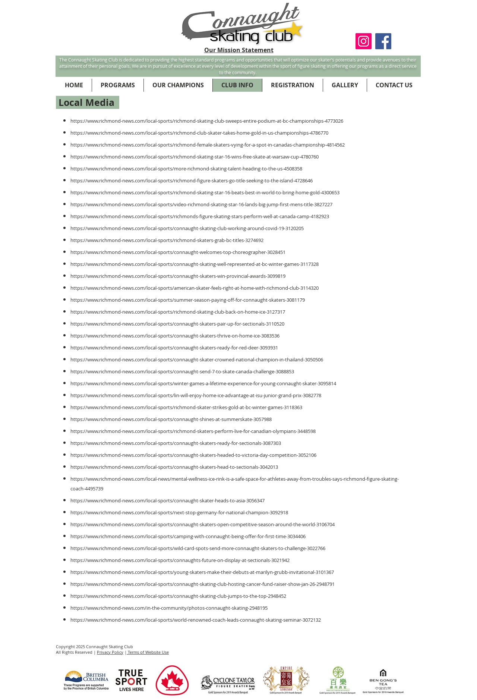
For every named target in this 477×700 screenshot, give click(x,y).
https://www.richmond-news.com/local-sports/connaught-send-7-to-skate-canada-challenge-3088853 (182, 371)
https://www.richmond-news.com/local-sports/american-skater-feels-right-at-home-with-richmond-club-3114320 (194, 288)
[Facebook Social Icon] (383, 41)
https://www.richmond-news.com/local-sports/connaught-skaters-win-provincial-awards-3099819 (177, 276)
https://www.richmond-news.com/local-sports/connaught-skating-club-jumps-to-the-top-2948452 (178, 596)
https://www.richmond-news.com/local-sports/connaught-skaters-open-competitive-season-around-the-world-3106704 (202, 524)
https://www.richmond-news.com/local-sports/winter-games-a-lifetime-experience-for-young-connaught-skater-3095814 (203, 383)
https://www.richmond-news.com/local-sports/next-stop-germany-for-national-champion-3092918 (179, 512)
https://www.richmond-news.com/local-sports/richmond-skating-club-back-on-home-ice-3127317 (177, 311)
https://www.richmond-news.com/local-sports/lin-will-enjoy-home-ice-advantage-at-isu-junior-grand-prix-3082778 (195, 395)
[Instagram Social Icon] (364, 41)
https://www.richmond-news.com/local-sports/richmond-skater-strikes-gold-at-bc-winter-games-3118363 (186, 407)
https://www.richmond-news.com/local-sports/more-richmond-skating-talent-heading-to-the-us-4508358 (186, 168)
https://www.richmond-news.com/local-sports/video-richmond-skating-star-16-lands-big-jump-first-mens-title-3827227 (201, 204)
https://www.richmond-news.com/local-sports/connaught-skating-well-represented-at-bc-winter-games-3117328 (194, 264)
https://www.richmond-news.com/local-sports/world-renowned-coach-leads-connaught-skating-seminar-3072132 (195, 619)
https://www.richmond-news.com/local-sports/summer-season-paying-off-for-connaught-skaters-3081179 (187, 299)
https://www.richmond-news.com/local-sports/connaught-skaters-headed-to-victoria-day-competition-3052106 (193, 455)
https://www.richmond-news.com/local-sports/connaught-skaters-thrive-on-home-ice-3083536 (174, 335)
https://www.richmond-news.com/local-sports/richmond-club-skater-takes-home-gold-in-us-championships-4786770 (199, 132)
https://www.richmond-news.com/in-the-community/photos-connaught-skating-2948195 (169, 608)
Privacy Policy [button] (110, 652)
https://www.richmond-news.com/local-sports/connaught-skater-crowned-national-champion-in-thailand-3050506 (196, 359)
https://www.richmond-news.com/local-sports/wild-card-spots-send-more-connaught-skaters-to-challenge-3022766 (197, 548)
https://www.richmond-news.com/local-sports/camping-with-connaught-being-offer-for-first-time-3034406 (188, 536)
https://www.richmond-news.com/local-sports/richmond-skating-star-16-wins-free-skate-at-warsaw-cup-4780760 (194, 156)
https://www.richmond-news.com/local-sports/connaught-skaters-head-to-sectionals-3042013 (174, 467)
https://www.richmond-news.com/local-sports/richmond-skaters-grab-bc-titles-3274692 (166, 240)
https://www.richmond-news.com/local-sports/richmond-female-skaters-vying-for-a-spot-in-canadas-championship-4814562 (207, 144)
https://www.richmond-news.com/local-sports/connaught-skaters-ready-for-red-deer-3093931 (174, 347)
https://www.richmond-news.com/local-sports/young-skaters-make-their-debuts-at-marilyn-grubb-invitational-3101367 (202, 572)
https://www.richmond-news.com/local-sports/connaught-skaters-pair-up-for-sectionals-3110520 (177, 323)
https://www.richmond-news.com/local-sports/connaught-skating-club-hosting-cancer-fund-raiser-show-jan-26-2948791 (202, 584)
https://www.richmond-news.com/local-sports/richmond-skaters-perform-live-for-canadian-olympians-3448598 (193, 431)
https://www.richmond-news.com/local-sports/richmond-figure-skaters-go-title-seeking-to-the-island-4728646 (191, 180)
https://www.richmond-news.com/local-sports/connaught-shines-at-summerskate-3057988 (171, 419)
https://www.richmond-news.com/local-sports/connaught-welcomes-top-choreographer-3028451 (177, 252)
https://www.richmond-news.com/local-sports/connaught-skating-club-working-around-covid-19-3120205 (187, 228)
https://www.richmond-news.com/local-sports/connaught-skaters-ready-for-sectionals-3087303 (175, 443)
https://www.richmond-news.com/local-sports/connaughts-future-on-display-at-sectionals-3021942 (180, 560)
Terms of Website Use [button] (148, 652)
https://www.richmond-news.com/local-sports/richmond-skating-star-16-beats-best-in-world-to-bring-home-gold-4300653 (204, 192)
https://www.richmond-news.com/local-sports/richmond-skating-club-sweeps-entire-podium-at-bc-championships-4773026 (206, 120)
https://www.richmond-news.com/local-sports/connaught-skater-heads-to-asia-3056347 (167, 500)
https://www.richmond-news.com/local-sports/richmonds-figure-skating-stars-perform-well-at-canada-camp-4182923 (199, 216)
